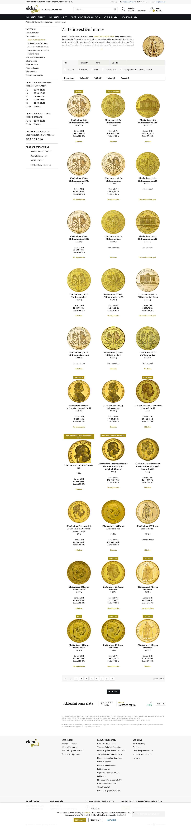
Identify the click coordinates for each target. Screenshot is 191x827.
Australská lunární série (35, 57)
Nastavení (111, 820)
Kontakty (136, 758)
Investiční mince (58, 17)
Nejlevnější (84, 78)
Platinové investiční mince (38, 47)
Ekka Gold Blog (139, 743)
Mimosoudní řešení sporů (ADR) (109, 780)
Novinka (84, 70)
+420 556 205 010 (128, 2)
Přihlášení (131, 11)
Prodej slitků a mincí (69, 743)
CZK (158, 704)
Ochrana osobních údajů (106, 783)
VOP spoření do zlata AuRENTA (109, 754)
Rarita (96, 70)
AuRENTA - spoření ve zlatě (72, 751)
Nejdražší (98, 78)
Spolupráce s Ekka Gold (142, 754)
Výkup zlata (111, 17)
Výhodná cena (111, 70)
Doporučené (69, 78)
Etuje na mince (32, 64)
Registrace (141, 11)
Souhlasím (79, 820)
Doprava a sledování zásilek (108, 772)
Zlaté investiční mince (36, 40)
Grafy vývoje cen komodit (143, 751)
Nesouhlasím (95, 820)
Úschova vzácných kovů (71, 754)
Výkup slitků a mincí (69, 747)
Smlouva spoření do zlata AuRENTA (111, 751)
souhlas (87, 812)
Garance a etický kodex (106, 743)
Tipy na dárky (31, 71)
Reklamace (101, 776)
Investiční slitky (35, 17)
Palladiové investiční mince (38, 50)
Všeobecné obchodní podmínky (109, 747)
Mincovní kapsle (32, 68)
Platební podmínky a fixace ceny (110, 758)
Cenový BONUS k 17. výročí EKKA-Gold (138, 70)
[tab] (70, 62)
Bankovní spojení (104, 762)
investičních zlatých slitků (104, 36)
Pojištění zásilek (103, 769)
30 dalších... (113, 691)
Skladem (70, 70)
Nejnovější (111, 78)
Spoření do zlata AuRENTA (85, 17)
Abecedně (125, 78)
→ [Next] (112, 678)
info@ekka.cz (160, 2)
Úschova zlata (130, 17)
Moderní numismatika (34, 75)
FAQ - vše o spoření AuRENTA (108, 791)
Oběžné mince (31, 61)
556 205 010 (34, 139)
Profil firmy (137, 747)
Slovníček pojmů (103, 787)
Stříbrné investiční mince (37, 43)
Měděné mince (33, 54)
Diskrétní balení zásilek (106, 765)
